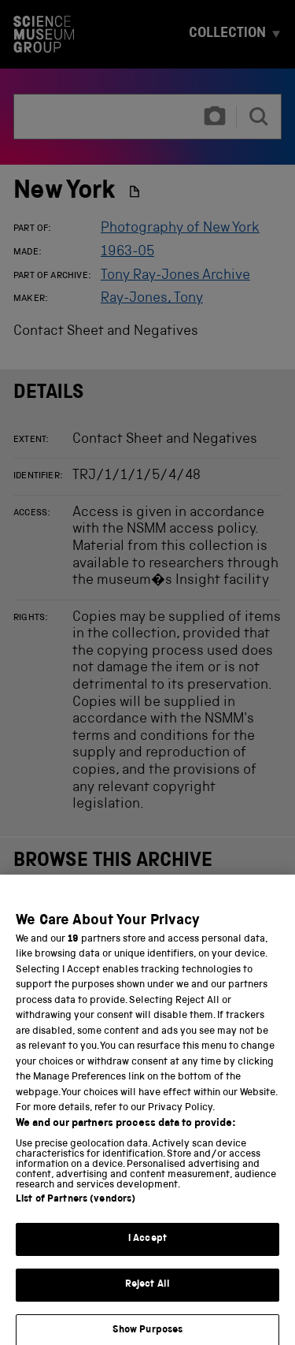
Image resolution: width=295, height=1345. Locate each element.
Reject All (147, 1295)
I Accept (147, 1249)
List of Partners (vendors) (75, 1210)
